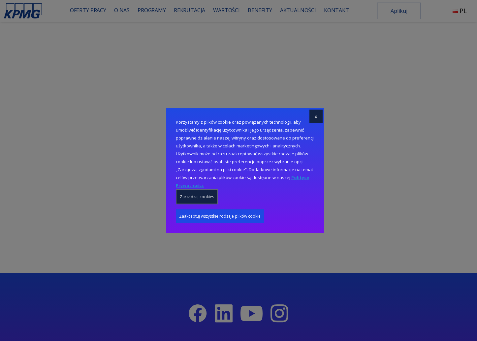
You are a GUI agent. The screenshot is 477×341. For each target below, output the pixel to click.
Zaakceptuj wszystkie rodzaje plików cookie (220, 216)
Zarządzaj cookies (197, 197)
